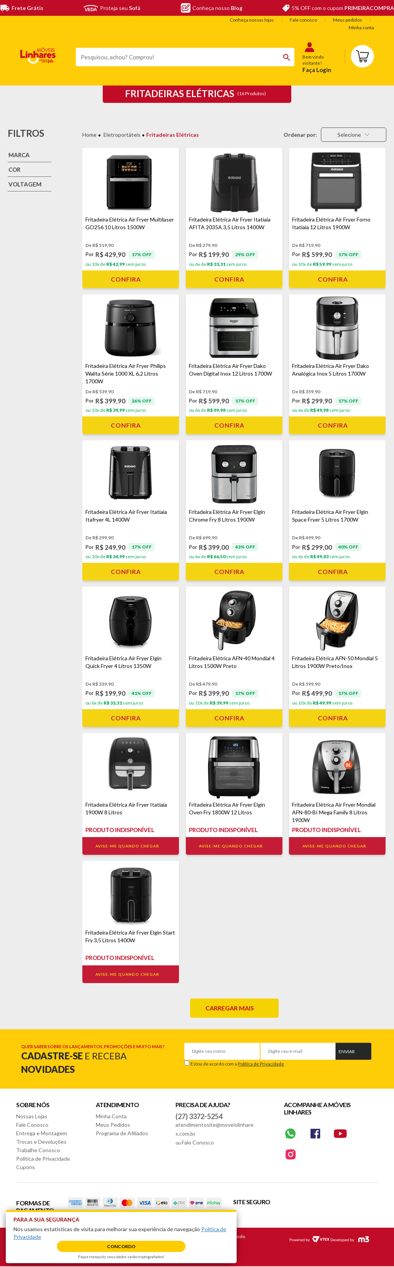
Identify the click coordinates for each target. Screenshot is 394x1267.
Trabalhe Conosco (38, 1150)
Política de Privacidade (261, 1064)
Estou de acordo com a (237, 1064)
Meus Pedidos (113, 1124)
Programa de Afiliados (122, 1133)
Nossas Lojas (31, 1116)
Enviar (347, 1051)
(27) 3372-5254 (198, 1116)
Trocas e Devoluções (41, 1141)
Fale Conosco (32, 1124)
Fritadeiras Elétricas (172, 134)
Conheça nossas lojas (252, 20)
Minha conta (361, 27)
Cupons (25, 1167)
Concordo (121, 1246)
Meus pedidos (347, 20)
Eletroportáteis (122, 134)
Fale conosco (303, 20)
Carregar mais (229, 1008)
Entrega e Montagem (41, 1133)
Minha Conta (111, 1116)
